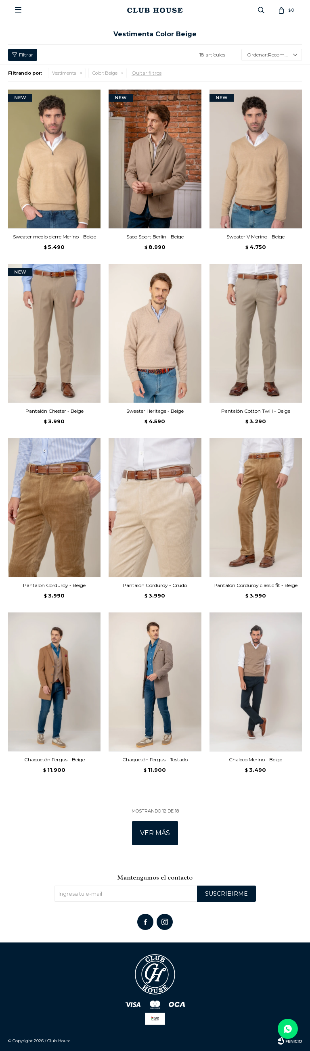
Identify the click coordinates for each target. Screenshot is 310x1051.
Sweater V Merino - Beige (255, 237)
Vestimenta (64, 73)
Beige (104, 73)
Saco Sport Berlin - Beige (155, 237)
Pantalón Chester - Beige (54, 411)
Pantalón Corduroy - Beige (54, 585)
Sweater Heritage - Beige (155, 411)
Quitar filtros (146, 73)
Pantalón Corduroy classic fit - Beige (255, 585)
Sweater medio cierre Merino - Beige (54, 237)
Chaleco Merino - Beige (255, 759)
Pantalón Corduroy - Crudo (155, 585)
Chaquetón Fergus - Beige (54, 759)
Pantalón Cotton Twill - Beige (255, 411)
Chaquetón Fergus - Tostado (155, 759)
